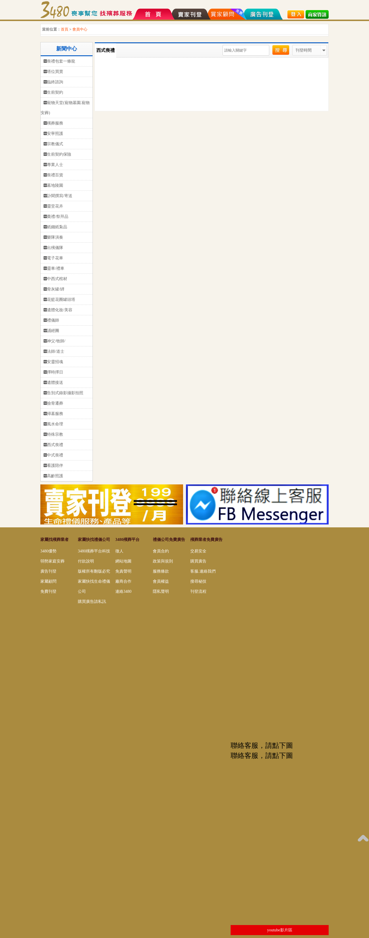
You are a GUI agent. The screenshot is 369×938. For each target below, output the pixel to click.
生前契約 (55, 92)
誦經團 (53, 331)
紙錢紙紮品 (57, 227)
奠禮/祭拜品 (57, 216)
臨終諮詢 (55, 82)
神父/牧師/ (56, 341)
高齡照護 (55, 476)
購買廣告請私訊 (92, 601)
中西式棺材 (57, 279)
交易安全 (198, 551)
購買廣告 (198, 561)
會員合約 (161, 551)
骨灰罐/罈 (55, 289)
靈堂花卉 (55, 206)
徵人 (119, 551)
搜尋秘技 (198, 581)
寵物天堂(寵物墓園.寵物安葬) (65, 108)
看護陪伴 (55, 465)
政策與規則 (163, 561)
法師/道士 (55, 351)
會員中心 (79, 29)
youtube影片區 (279, 930)
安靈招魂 (55, 362)
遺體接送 (55, 382)
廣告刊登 (48, 571)
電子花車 (55, 258)
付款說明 (86, 561)
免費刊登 (48, 591)
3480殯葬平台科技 (94, 551)
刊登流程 (198, 591)
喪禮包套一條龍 (61, 61)
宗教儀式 (55, 144)
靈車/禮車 (55, 268)
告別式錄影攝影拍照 (65, 393)
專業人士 (55, 165)
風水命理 (55, 424)
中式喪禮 (55, 455)
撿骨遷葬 (55, 403)
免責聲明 (123, 571)
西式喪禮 (55, 445)
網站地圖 (123, 561)
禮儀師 (53, 320)
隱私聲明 (161, 591)
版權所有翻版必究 (94, 571)
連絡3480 (123, 591)
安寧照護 (55, 133)
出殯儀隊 (55, 248)
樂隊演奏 (55, 237)
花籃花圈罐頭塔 (61, 299)
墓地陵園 (55, 185)
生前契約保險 (59, 154)
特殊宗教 (55, 434)
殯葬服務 (55, 123)
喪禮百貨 (55, 175)
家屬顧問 (48, 581)
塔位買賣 (55, 71)
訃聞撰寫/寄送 (59, 196)
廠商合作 (123, 581)
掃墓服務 (55, 414)
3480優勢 (48, 551)
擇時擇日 (55, 372)
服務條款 (161, 571)
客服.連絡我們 (203, 571)
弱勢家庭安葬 (52, 561)
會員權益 (161, 581)
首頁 (64, 29)
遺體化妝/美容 (59, 310)
